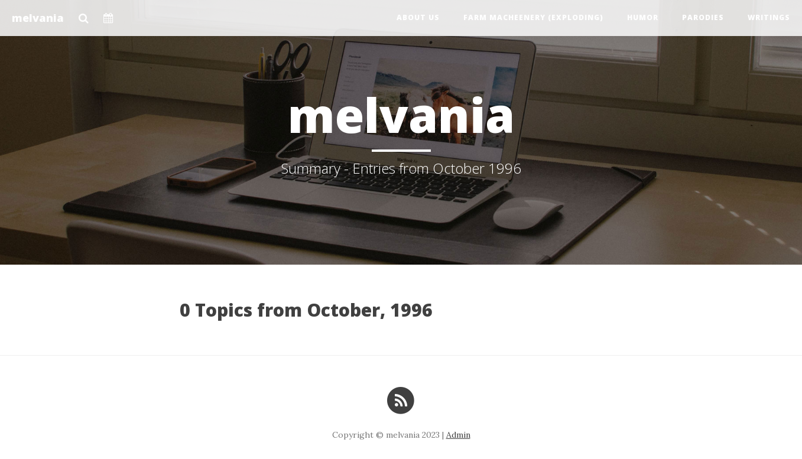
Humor (642, 17)
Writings (769, 17)
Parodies (703, 17)
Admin (458, 434)
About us (418, 17)
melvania (38, 18)
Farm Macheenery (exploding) (533, 17)
